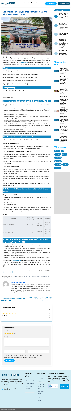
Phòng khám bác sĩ (23, 62)
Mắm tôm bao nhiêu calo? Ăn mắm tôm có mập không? (63, 33)
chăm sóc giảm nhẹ (44, 276)
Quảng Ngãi (58, 164)
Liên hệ (40, 400)
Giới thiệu (19, 2)
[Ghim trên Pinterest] (10, 272)
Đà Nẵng (57, 150)
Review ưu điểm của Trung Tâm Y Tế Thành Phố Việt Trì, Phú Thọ (63, 15)
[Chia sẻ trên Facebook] (4, 272)
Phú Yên (64, 154)
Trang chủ (40, 378)
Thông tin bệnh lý (28, 2)
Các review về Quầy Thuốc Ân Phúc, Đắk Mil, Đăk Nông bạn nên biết (63, 139)
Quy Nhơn (57, 168)
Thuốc (35, 2)
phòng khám (8, 277)
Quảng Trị (65, 164)
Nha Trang (57, 154)
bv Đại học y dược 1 (36, 276)
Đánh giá (6, 330)
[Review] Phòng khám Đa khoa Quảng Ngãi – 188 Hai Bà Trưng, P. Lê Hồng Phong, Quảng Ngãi (63, 42)
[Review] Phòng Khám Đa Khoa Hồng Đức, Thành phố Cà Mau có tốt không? (64, 119)
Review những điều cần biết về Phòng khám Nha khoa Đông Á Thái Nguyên (64, 129)
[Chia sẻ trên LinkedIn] (13, 272)
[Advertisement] (62, 193)
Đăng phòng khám (42, 384)
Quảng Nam (58, 161)
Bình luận (6, 336)
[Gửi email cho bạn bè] (8, 272)
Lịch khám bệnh (15, 276)
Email (29, 349)
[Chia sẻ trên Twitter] (6, 272)
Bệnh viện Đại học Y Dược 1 (28, 276)
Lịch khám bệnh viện (23, 5)
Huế (63, 150)
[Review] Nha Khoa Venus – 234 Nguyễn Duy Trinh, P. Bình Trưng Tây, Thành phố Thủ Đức (63, 24)
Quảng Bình (58, 157)
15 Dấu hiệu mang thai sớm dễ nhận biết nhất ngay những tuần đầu (63, 52)
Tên (5, 349)
